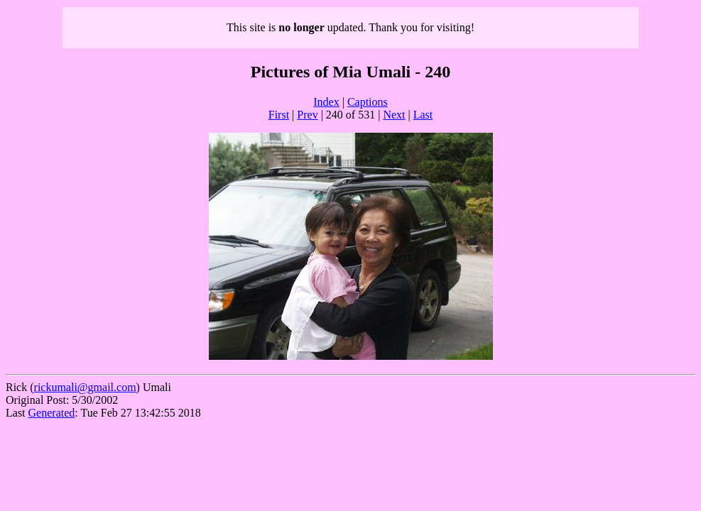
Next (394, 115)
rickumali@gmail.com (85, 387)
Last (423, 115)
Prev (307, 115)
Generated (51, 413)
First (278, 115)
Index (326, 102)
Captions (367, 102)
